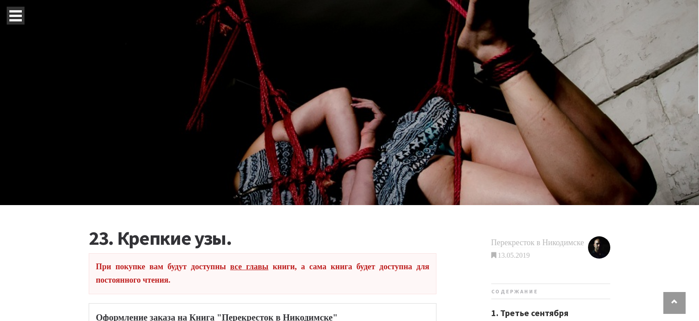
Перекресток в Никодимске (537, 242)
